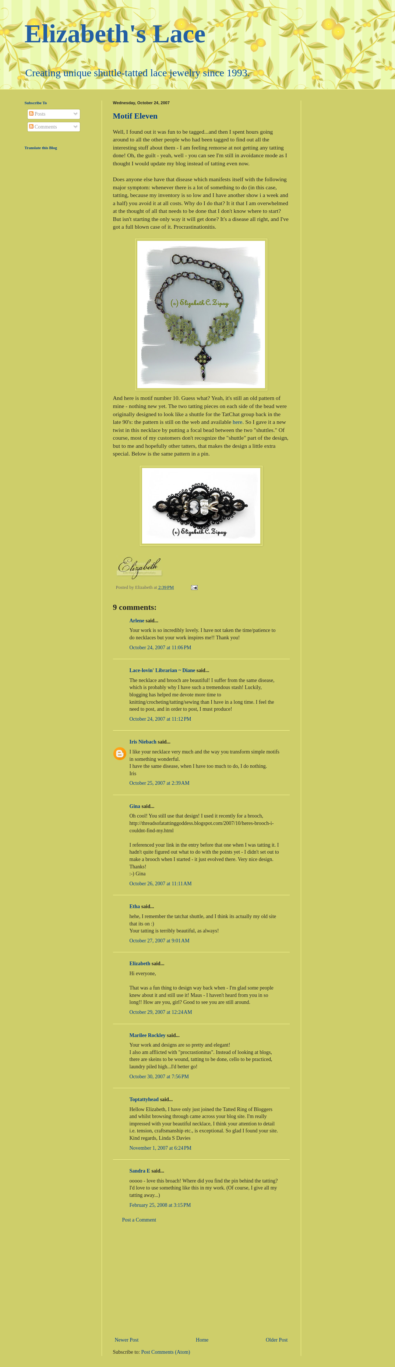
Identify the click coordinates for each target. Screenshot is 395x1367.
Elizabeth (140, 963)
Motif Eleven (135, 115)
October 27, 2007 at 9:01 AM (160, 940)
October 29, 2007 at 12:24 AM (161, 1012)
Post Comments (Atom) (165, 1352)
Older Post (277, 1340)
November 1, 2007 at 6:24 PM (161, 1148)
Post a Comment (139, 1220)
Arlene (137, 620)
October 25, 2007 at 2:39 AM (160, 783)
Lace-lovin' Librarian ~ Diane (162, 670)
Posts (37, 114)
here (237, 422)
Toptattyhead (144, 1099)
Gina (135, 806)
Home (202, 1340)
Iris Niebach (143, 742)
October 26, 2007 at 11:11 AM (161, 883)
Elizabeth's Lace (115, 34)
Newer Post (127, 1340)
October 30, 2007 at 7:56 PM (159, 1076)
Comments (43, 127)
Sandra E (140, 1171)
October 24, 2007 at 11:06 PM (160, 647)
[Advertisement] (201, 1280)
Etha (135, 906)
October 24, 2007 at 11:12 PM (160, 719)
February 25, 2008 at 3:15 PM (160, 1205)
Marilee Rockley (148, 1035)
